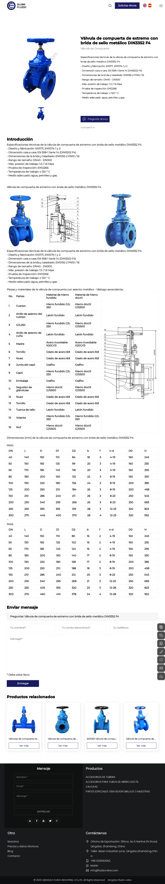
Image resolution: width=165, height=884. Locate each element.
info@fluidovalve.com (104, 870)
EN (145, 5)
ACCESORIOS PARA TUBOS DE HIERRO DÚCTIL (112, 782)
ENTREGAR (43, 811)
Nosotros (13, 841)
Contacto (14, 856)
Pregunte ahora (98, 119)
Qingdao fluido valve (119, 880)
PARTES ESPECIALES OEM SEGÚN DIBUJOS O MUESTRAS (118, 791)
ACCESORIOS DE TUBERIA (100, 777)
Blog (10, 851)
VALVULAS (91, 786)
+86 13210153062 (100, 861)
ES (150, 5)
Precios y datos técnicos (23, 846)
